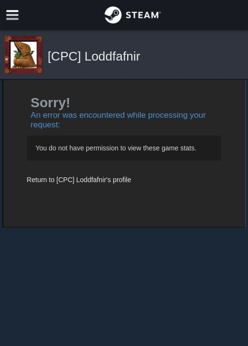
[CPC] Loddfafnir (94, 56)
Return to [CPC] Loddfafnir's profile (79, 180)
